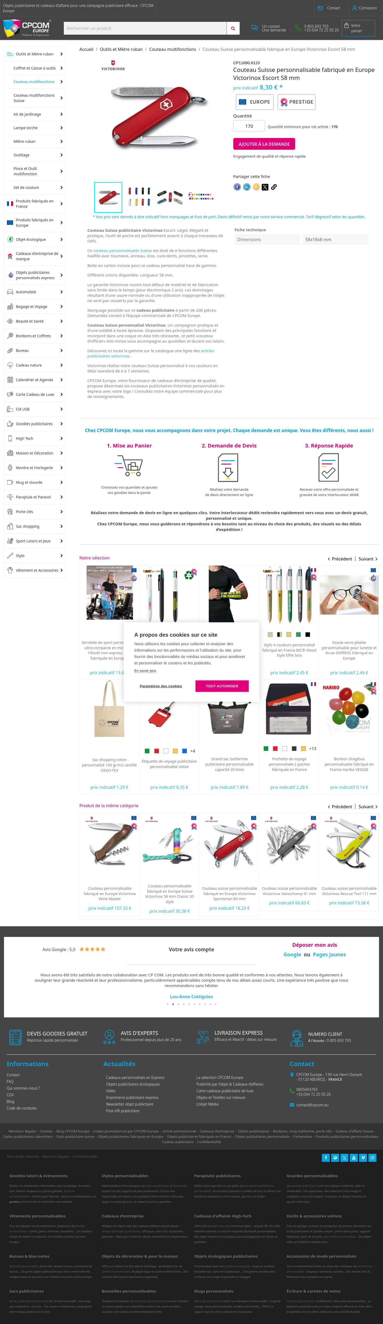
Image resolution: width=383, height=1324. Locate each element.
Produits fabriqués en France (30, 203)
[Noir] (354, 748)
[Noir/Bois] (339, 634)
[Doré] (109, 748)
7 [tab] (199, 1004)
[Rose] (118, 748)
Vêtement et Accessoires (33, 570)
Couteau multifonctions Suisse (34, 98)
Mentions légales (56, 1156)
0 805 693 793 (329, 1040)
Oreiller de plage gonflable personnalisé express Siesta (110, 650)
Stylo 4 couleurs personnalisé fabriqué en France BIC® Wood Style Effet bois (349, 650)
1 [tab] (167, 1004)
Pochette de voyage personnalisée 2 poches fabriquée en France (349, 764)
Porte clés (20, 512)
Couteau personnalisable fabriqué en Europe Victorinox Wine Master (170, 893)
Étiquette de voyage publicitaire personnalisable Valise (229, 764)
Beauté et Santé (25, 321)
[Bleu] (90, 748)
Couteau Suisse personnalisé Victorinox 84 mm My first (110, 891)
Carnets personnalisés (300, 1301)
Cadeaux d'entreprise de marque (32, 256)
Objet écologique (26, 239)
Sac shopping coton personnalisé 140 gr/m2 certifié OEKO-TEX (169, 765)
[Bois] (330, 634)
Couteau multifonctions (34, 81)
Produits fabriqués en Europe (30, 222)
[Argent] (128, 748)
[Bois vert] (358, 634)
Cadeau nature (24, 365)
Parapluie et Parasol (29, 497)
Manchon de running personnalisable (288, 648)
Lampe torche (26, 127)
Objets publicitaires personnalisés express (31, 275)
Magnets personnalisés (23, 1266)
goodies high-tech (219, 1226)
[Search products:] (145, 28)
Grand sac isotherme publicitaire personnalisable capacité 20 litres (289, 764)
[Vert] (95, 637)
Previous (14, 986)
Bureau (18, 350)
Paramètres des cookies (161, 686)
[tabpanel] (191, 986)
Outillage (22, 154)
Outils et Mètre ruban (30, 54)
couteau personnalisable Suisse (122, 250)
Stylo (15, 556)
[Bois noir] (367, 634)
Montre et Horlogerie (30, 468)
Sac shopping (23, 526)
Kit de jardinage (27, 114)
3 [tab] (178, 1004)
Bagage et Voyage (27, 306)
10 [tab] (215, 1004)
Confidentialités (85, 1156)
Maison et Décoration (30, 453)
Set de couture (26, 187)
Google (292, 954)
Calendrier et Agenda (30, 380)
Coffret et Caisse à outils (35, 68)
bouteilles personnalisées (151, 1301)
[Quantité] (249, 126)
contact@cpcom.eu (312, 1104)
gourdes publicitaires (305, 1186)
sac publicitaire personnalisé (30, 1301)
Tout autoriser (222, 686)
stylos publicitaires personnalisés (166, 1186)
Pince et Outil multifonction (25, 171)
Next (368, 986)
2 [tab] (173, 1004)
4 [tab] (183, 1004)
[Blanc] (225, 751)
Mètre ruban (24, 141)
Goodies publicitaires (30, 424)
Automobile (21, 292)
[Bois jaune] (348, 634)
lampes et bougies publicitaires (121, 1231)
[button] (331, 8)
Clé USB (18, 409)
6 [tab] (194, 1004)
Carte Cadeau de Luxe (30, 394)
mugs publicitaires (210, 1301)
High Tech (20, 438)
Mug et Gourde (25, 482)
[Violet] (100, 748)
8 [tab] (204, 1004)
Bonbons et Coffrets (29, 336)
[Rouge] (104, 637)
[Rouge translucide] (125, 878)
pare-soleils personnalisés (339, 1236)
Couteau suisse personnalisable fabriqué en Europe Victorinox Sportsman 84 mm (289, 893)
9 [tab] (210, 1004)
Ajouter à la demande (264, 144)
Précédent (342, 559)
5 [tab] (189, 1004)
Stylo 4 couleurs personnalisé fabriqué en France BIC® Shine (110, 761)
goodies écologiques (237, 1266)
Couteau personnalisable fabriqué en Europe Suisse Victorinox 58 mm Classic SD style (229, 893)
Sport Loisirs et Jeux (28, 541)
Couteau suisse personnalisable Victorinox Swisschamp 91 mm (349, 891)
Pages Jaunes (329, 954)
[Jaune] (114, 637)
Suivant (366, 559)
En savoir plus (145, 671)
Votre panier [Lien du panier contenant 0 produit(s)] (356, 28)
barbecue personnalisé (116, 1271)
